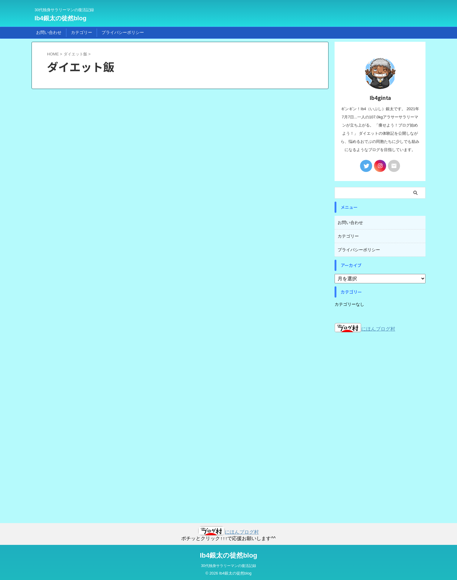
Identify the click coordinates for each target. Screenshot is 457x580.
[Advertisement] (380, 421)
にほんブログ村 (365, 327)
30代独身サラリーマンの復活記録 (228, 564)
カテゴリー (81, 32)
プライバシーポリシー (123, 32)
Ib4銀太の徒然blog (60, 18)
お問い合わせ (49, 32)
